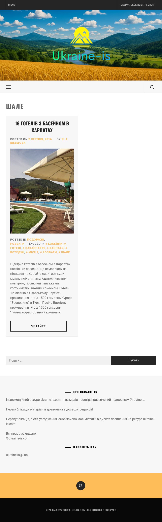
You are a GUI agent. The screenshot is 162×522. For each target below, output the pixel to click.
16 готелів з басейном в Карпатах (42, 127)
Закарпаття (35, 248)
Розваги (17, 243)
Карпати (57, 248)
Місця (33, 252)
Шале (65, 252)
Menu (11, 4)
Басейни (55, 243)
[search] (152, 87)
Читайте (38, 326)
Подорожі (35, 239)
